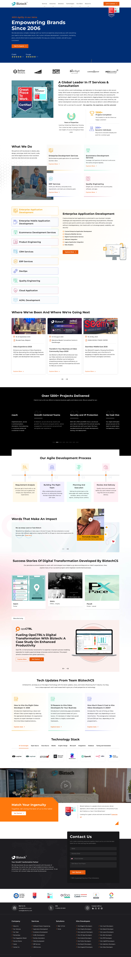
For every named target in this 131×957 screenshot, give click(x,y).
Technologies (70, 4)
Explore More (69, 252)
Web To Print (61, 926)
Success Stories (17, 941)
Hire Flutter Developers (84, 941)
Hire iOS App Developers (85, 935)
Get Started (36, 659)
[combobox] (72, 858)
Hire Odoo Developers (106, 947)
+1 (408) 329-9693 (60, 908)
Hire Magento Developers (85, 926)
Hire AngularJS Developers (85, 947)
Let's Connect (110, 4)
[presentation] (63, 379)
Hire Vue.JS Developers (106, 926)
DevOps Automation (39, 938)
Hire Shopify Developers (84, 929)
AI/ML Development (39, 935)
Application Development (40, 929)
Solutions (61, 4)
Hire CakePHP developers (107, 941)
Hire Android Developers (85, 938)
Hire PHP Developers (106, 938)
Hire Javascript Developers (85, 932)
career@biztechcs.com (25, 911)
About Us (88, 4)
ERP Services (36, 944)
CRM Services (37, 947)
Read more (28, 535)
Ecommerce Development (40, 932)
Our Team (16, 932)
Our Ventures (17, 929)
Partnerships (16, 935)
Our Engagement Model (20, 938)
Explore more (53, 164)
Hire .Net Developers (106, 935)
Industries (52, 4)
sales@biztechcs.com (25, 908)
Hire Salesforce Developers (107, 944)
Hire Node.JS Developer (106, 929)
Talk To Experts (19, 46)
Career (15, 944)
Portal (59, 929)
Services (44, 4)
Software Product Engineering (41, 926)
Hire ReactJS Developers (84, 944)
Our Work (80, 4)
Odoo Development (38, 941)
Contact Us (16, 947)
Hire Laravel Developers (107, 932)
